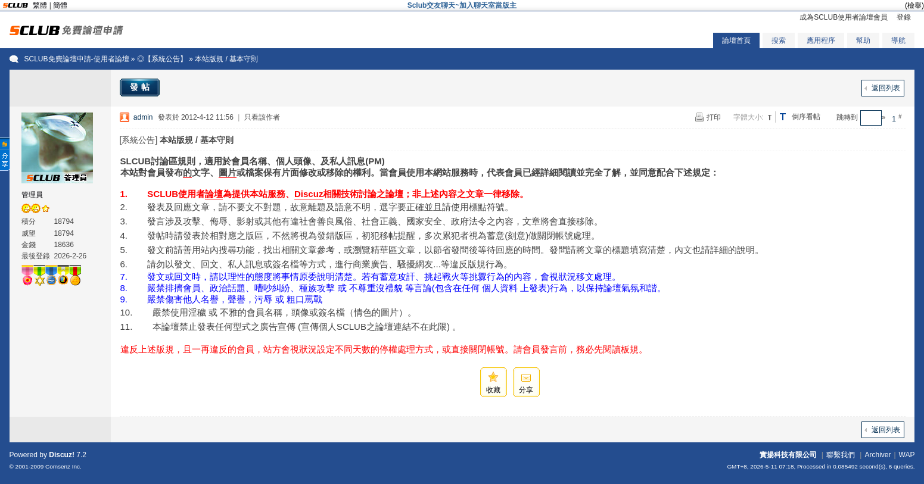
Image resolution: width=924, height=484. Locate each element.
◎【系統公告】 (162, 59)
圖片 (228, 172)
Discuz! (61, 455)
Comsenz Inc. (63, 466)
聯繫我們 (840, 455)
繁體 (40, 5)
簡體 (60, 5)
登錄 (904, 17)
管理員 (32, 195)
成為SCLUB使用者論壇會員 (843, 17)
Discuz (308, 194)
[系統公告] (139, 140)
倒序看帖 (806, 117)
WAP (907, 455)
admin (143, 117)
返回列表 (886, 88)
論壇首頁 (736, 40)
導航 (898, 40)
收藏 (493, 390)
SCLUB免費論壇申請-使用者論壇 (76, 59)
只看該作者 (262, 117)
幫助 (863, 40)
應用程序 (821, 40)
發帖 (141, 87)
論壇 (214, 194)
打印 (714, 117)
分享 (526, 390)
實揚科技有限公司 (788, 455)
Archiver (877, 455)
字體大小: (748, 117)
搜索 (778, 40)
